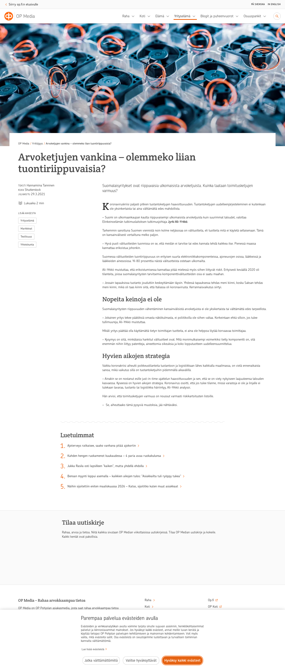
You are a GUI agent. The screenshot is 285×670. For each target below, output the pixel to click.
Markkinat (26, 228)
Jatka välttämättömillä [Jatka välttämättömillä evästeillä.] (101, 660)
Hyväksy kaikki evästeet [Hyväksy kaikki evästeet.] (182, 660)
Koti (142, 16)
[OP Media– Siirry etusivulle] (21, 16)
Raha (125, 16)
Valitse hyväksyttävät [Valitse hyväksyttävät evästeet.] (141, 660)
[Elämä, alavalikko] (169, 16)
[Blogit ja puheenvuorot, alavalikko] (238, 16)
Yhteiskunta (27, 244)
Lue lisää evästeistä (93, 649)
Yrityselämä (182, 16)
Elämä (159, 16)
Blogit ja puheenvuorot (216, 16)
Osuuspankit (252, 16)
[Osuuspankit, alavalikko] (265, 16)
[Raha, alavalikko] (134, 16)
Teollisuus (26, 236)
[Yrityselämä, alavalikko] (195, 16)
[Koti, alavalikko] (150, 16)
